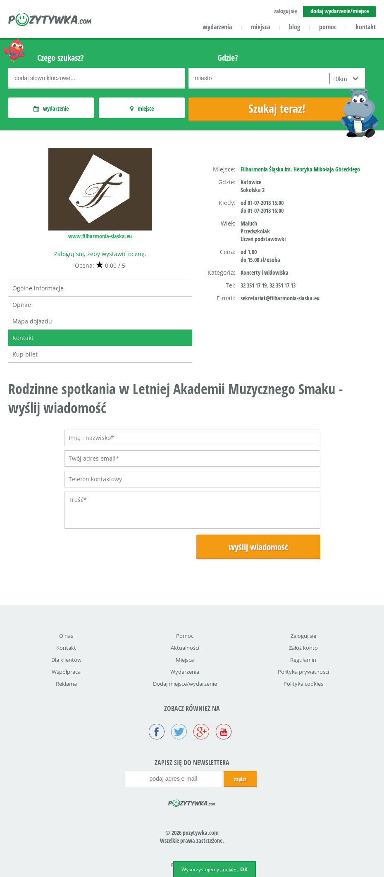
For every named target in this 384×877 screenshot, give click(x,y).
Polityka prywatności (303, 671)
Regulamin (303, 659)
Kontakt (22, 338)
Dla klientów (66, 659)
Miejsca (185, 659)
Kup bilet (25, 354)
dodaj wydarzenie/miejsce (339, 11)
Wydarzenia (184, 671)
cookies (229, 869)
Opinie (21, 305)
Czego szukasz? (60, 57)
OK (244, 869)
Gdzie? (227, 57)
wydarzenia (217, 26)
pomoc (327, 26)
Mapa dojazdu (32, 321)
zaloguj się (285, 11)
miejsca (260, 26)
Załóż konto (303, 647)
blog (294, 26)
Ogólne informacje (38, 288)
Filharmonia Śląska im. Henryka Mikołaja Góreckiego (300, 169)
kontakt (365, 26)
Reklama (66, 683)
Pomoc (184, 635)
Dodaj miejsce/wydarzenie (185, 683)
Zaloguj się (303, 635)
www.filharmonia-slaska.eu (100, 236)
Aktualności (185, 647)
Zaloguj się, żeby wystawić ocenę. (100, 254)
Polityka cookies (303, 683)
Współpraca (66, 671)
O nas (66, 635)
